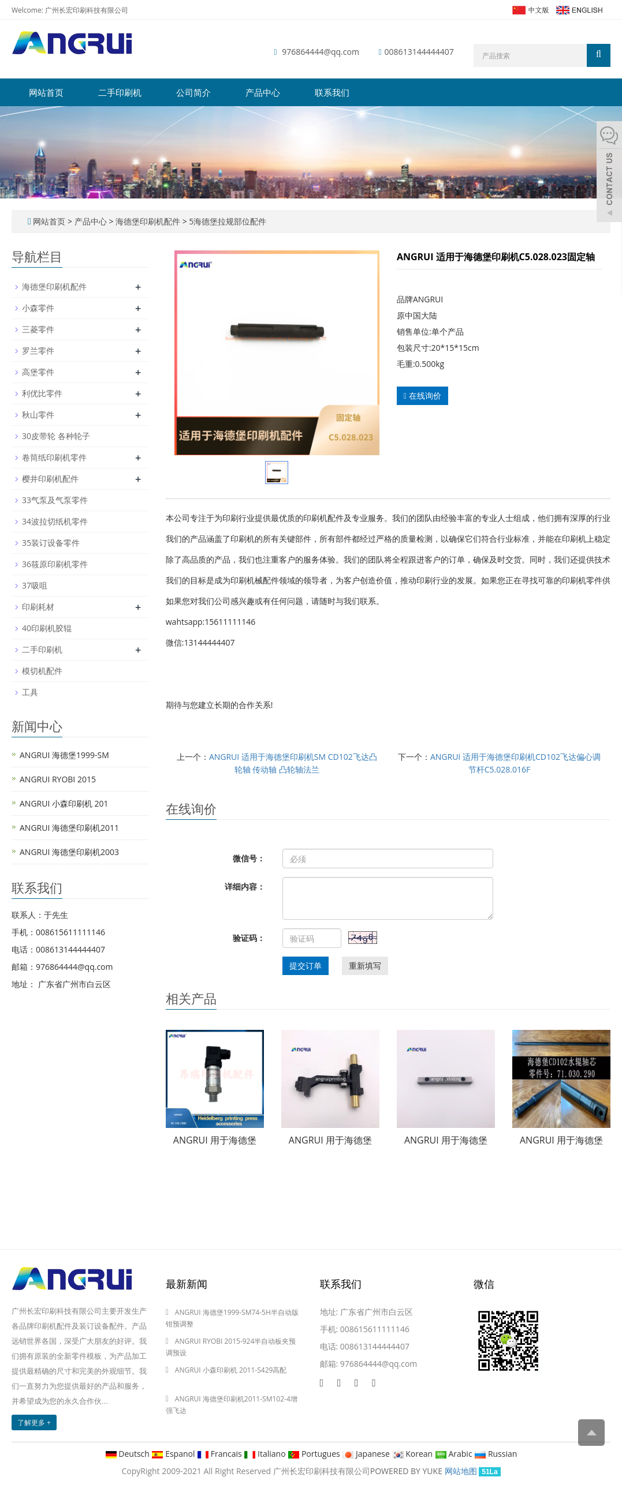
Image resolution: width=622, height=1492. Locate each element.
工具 (30, 692)
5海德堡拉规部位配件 (227, 221)
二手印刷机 (119, 92)
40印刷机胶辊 (47, 628)
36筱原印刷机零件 (55, 563)
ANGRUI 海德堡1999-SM (64, 754)
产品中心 (262, 92)
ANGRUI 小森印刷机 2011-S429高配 (231, 1370)
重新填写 (365, 965)
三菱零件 (38, 329)
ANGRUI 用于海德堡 (214, 1140)
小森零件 (38, 307)
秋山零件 (38, 414)
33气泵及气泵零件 (55, 499)
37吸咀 (34, 585)
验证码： (249, 937)
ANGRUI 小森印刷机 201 (64, 803)
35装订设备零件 (51, 542)
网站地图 (461, 1470)
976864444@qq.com (320, 51)
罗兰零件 (38, 350)
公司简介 (193, 92)
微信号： (249, 858)
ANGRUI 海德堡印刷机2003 (69, 851)
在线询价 (422, 395)
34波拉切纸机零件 (55, 521)
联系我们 (332, 92)
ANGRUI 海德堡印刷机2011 (69, 827)
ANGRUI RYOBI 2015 (58, 779)
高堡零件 (38, 371)
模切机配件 (42, 670)
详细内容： (245, 886)
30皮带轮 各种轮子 (56, 435)
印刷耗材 (38, 606)
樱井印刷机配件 (50, 478)
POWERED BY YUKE (407, 1470)
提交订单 (305, 965)
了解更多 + (34, 1422)
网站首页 (46, 92)
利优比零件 (42, 393)
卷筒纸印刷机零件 (54, 457)
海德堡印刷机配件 (147, 221)
